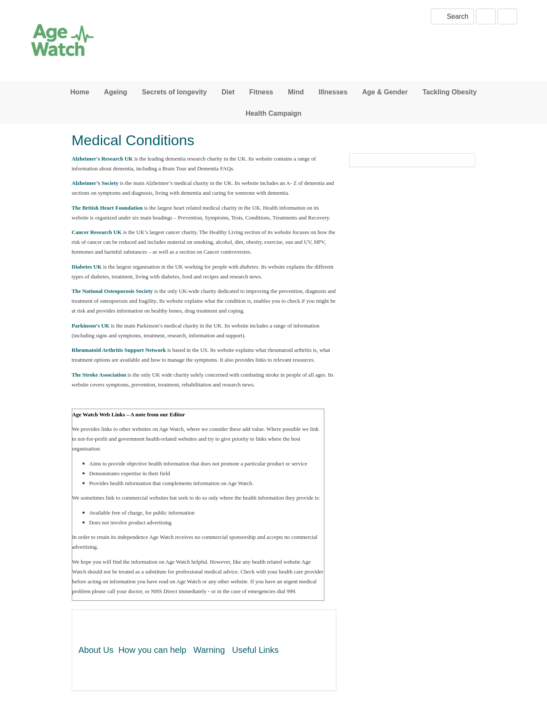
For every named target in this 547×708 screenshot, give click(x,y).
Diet (228, 92)
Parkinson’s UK (91, 325)
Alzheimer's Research (103, 158)
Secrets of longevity (174, 92)
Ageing (115, 92)
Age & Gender (385, 92)
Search (452, 16)
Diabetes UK (87, 266)
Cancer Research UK (97, 232)
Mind (296, 92)
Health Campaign (274, 113)
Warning (209, 650)
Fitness (261, 92)
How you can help (152, 650)
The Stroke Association (99, 375)
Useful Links (255, 650)
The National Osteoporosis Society (112, 291)
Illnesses (332, 92)
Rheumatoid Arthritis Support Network (119, 350)
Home (79, 92)
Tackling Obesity (450, 92)
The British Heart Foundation (107, 208)
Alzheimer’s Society (95, 183)
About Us (96, 650)
